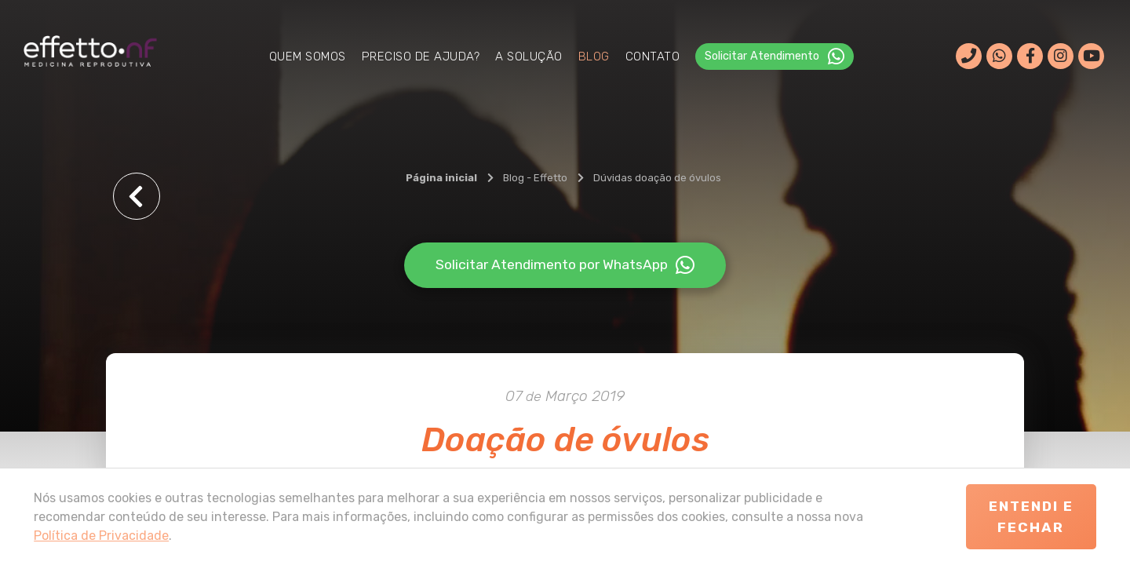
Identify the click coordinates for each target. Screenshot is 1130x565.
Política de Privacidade (101, 535)
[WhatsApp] (999, 56)
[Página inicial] (441, 177)
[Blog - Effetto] (535, 177)
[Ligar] (969, 57)
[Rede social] (1030, 56)
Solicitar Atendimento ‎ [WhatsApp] (774, 56)
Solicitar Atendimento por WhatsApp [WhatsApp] (565, 264)
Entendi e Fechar (1031, 516)
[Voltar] (136, 196)
